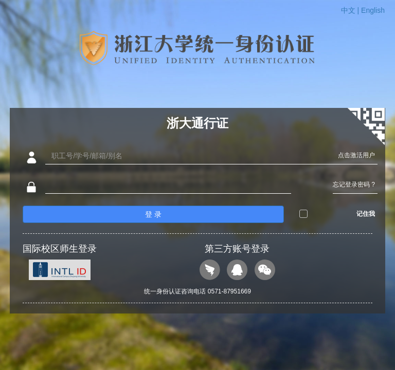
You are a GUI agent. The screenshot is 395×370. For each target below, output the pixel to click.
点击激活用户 (356, 155)
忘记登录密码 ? (354, 184)
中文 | (351, 10)
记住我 (365, 213)
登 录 (153, 214)
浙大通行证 (197, 123)
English (373, 10)
